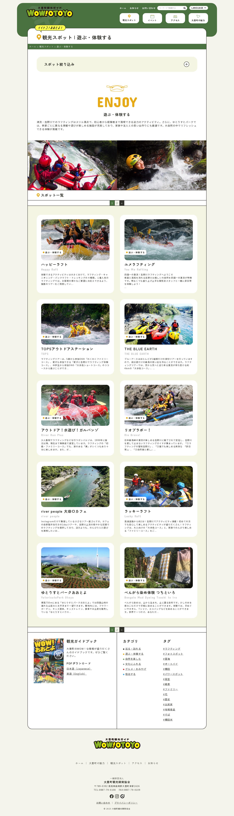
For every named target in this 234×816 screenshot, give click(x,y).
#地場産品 (169, 709)
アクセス (137, 763)
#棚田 (166, 669)
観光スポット (118, 763)
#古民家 (168, 704)
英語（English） (77, 673)
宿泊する (130, 674)
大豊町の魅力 (97, 763)
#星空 (166, 679)
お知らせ (134, 8)
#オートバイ (170, 664)
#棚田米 (168, 719)
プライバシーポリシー (126, 802)
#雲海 (166, 659)
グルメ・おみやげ (135, 669)
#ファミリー (170, 689)
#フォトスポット (173, 653)
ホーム (123, 8)
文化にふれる (133, 664)
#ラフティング (171, 648)
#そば (166, 714)
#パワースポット (173, 674)
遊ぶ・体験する (134, 653)
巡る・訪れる (133, 648)
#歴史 (166, 699)
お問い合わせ (149, 8)
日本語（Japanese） (79, 668)
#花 (165, 694)
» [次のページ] (122, 203)
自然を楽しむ (133, 659)
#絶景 (166, 684)
